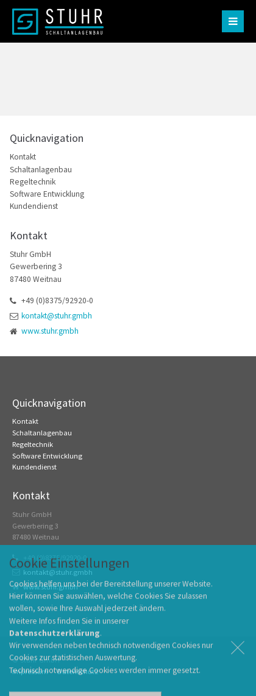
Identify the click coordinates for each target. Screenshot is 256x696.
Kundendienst (34, 206)
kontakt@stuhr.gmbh (56, 316)
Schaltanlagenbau (41, 169)
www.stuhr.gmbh (50, 331)
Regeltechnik (32, 182)
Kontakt (23, 157)
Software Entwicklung (47, 194)
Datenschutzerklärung (54, 646)
